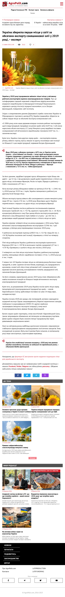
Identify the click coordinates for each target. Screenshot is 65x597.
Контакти (5, 571)
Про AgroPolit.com (9, 568)
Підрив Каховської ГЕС (19, 10)
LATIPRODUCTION (39, 568)
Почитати (8, 549)
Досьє (7, 563)
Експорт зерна (34, 10)
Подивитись (10, 554)
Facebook (12, 366)
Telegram (25, 366)
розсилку (46, 366)
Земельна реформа (47, 10)
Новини (7, 545)
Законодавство (11, 558)
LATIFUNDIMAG (38, 571)
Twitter (18, 366)
